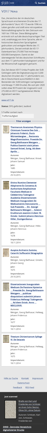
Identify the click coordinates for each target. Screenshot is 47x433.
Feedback (17, 387)
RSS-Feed (29, 387)
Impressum (37, 378)
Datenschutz (23, 383)
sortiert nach (16, 112)
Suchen (40, 3)
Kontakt (25, 378)
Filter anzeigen (23, 121)
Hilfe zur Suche (11, 378)
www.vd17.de (8, 100)
